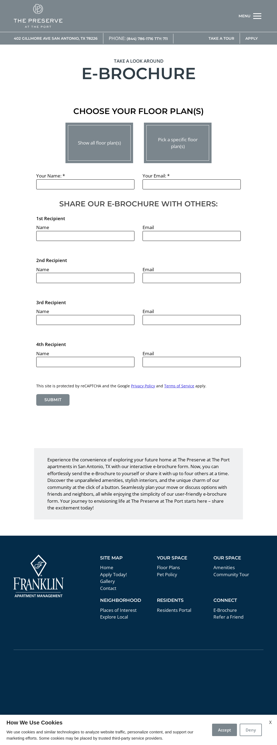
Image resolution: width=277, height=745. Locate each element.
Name (42, 227)
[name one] (85, 236)
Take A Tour (221, 38)
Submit (52, 399)
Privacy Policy (143, 385)
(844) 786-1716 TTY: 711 (147, 38)
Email (148, 227)
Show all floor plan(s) (99, 143)
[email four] (191, 362)
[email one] (191, 236)
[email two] (191, 278)
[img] (38, 16)
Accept (224, 730)
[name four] (85, 362)
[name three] (85, 320)
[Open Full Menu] (250, 16)
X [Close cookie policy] (270, 722)
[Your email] (191, 184)
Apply (251, 38)
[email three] (191, 320)
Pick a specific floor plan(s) (178, 143)
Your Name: (50, 176)
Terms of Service (179, 385)
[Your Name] (85, 184)
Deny (251, 730)
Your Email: (156, 176)
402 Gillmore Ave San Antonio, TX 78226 (56, 38)
